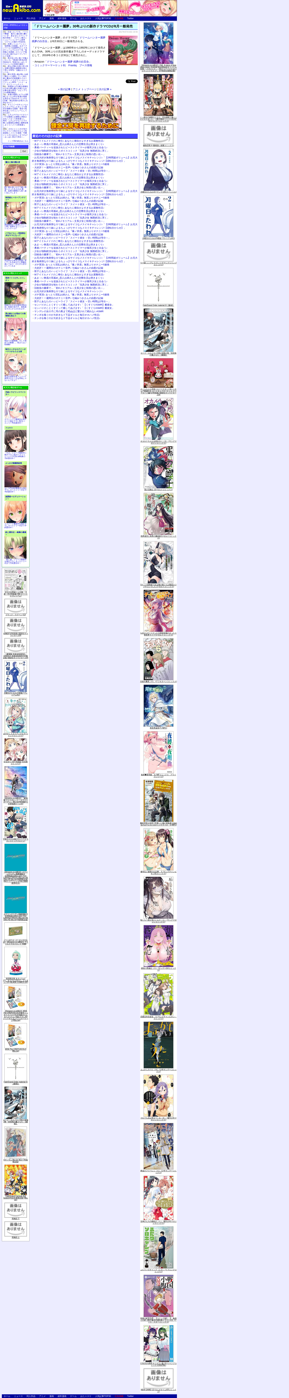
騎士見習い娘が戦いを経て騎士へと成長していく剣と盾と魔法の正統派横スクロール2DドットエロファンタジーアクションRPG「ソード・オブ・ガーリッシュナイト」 (15, 79)
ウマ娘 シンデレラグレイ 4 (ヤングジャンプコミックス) (158, 264)
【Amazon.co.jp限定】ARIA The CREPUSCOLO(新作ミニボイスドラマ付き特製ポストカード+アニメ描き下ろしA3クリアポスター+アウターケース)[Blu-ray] (15, 1015)
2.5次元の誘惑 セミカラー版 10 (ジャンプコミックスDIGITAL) (158, 1364)
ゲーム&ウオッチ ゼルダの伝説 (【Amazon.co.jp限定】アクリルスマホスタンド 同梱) (15, 942)
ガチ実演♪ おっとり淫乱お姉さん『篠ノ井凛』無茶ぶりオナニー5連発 (71, 164)
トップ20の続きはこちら (18, 141)
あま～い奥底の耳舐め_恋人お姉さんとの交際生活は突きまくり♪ (69, 144)
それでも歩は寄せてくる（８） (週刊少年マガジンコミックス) (158, 1119)
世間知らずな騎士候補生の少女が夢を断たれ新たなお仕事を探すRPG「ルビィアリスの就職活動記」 (15, 89)
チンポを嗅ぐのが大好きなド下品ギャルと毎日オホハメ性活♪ (67, 314)
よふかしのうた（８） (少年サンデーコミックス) (158, 1070)
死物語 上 (16, 1237)
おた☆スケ (85, 18)
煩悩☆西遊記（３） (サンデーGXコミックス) (158, 969)
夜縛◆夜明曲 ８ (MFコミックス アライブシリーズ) (158, 776)
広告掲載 (119, 18)
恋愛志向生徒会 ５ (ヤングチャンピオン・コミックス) (158, 1017)
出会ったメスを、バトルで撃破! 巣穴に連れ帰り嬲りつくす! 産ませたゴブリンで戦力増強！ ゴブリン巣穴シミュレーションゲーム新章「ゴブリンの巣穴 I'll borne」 (15, 37)
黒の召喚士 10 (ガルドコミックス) (158, 490)
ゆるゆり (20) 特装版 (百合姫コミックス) (15, 762)
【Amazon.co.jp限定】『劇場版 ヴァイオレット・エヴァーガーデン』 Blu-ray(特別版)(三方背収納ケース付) (15, 801)
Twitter (130, 18)
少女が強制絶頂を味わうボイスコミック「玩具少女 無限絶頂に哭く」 (71, 150)
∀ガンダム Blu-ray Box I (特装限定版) (16, 1161)
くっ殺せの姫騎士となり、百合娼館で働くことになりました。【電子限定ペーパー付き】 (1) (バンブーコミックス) (158, 119)
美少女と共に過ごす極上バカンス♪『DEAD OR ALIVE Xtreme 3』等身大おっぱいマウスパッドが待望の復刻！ (15, 61)
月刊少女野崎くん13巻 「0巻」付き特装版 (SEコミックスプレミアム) (15, 594)
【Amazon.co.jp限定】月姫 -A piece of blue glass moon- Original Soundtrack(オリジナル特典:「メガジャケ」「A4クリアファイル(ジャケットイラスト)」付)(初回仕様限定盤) (158, 68)
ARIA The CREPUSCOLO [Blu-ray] (15, 1050)
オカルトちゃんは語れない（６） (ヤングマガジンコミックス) (158, 442)
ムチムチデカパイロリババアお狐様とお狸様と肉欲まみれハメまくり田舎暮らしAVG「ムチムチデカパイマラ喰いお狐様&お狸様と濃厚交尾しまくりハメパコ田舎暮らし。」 (15, 121)
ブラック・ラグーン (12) (16, 615)
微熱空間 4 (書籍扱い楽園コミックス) (158, 145)
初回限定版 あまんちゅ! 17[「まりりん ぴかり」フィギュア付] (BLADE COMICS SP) (15, 980)
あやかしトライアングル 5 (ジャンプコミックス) (15, 735)
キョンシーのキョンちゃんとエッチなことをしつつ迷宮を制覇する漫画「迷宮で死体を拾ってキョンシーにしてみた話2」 (15, 109)
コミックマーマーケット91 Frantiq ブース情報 (63, 65)
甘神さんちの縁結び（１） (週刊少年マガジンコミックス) (158, 1222)
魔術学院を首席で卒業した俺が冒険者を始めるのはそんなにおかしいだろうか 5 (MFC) (158, 824)
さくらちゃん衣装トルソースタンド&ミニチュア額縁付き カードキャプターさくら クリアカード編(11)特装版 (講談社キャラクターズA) (158, 392)
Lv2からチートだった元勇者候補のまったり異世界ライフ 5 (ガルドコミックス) (158, 634)
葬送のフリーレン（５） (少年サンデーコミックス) (158, 1172)
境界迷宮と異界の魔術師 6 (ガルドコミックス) (158, 537)
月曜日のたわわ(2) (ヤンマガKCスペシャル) (158, 192)
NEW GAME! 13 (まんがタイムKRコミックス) (158, 1390)
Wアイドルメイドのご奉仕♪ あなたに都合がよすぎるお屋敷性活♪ (69, 140)
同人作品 (31, 18)
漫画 (51, 18)
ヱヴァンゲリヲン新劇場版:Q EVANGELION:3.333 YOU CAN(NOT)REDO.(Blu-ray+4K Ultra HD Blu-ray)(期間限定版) (15, 917)
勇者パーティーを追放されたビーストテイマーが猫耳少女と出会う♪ (70, 147)
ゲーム (73, 18)
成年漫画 (62, 18)
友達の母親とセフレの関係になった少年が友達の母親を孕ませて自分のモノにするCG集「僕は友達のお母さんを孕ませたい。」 (15, 98)
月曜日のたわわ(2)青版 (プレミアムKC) (15, 694)
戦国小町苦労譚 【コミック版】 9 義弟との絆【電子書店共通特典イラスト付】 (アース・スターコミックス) (158, 1320)
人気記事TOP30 (103, 18)
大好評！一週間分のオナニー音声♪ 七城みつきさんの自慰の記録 (68, 167)
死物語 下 (16, 1219)
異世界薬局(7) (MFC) (158, 728)
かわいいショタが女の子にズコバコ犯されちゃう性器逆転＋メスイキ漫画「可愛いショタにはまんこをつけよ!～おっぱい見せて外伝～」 (15, 133)
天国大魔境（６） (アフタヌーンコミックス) (158, 681)
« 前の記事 (64, 89)
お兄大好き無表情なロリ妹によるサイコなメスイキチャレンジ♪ (68, 291)
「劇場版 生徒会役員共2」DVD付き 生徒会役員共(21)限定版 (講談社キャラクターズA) (15, 656)
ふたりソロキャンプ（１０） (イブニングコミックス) (158, 1271)
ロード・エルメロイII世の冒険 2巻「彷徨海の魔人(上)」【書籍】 (15, 1122)
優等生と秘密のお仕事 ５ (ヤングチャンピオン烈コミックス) (158, 872)
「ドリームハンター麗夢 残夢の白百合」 (62, 61)
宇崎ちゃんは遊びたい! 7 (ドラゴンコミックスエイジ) (15, 840)
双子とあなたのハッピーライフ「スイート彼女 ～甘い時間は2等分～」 (72, 170)
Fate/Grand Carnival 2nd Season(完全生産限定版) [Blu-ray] (15, 1198)
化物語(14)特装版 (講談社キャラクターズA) (15, 634)
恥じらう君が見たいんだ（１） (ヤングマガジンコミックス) (158, 921)
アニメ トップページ (85, 89)
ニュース (18, 18)
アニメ (42, 18)
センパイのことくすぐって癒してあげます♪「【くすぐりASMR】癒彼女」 (74, 304)
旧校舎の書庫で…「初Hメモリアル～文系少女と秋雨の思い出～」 (69, 154)
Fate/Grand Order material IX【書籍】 (16, 1083)
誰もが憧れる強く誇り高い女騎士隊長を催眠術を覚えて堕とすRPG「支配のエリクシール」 (15, 69)
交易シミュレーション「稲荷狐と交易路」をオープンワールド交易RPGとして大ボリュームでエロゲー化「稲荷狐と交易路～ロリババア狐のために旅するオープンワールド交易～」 (15, 50)
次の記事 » (105, 89)
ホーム (7, 18)
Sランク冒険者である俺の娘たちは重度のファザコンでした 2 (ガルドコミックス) (158, 586)
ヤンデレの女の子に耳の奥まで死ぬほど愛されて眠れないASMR (69, 311)
